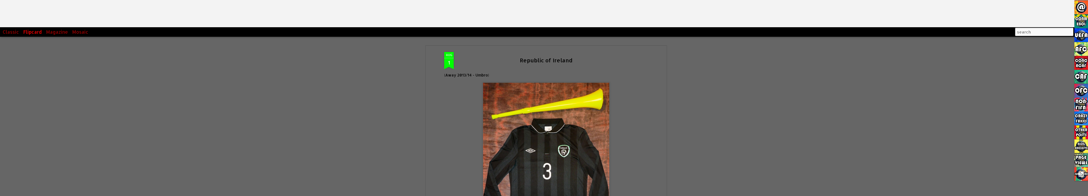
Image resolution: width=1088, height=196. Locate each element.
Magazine (57, 32)
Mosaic (80, 32)
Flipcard (32, 32)
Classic (11, 32)
